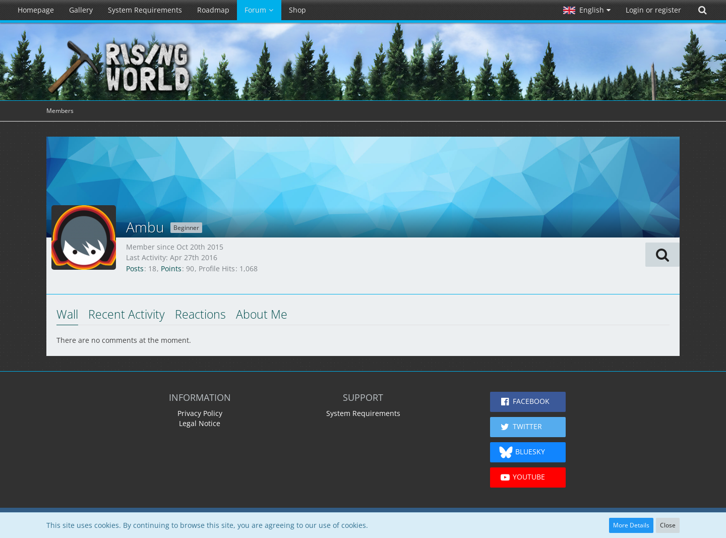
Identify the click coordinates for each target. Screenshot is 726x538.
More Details (631, 525)
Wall (67, 314)
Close (668, 525)
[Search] (702, 10)
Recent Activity (126, 314)
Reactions (200, 314)
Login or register (653, 10)
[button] (587, 10)
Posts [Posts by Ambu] (135, 268)
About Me (261, 314)
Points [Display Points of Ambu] (171, 268)
